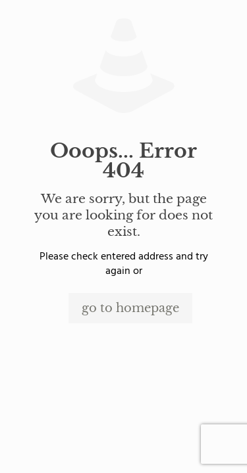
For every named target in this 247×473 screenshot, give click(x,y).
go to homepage (130, 308)
